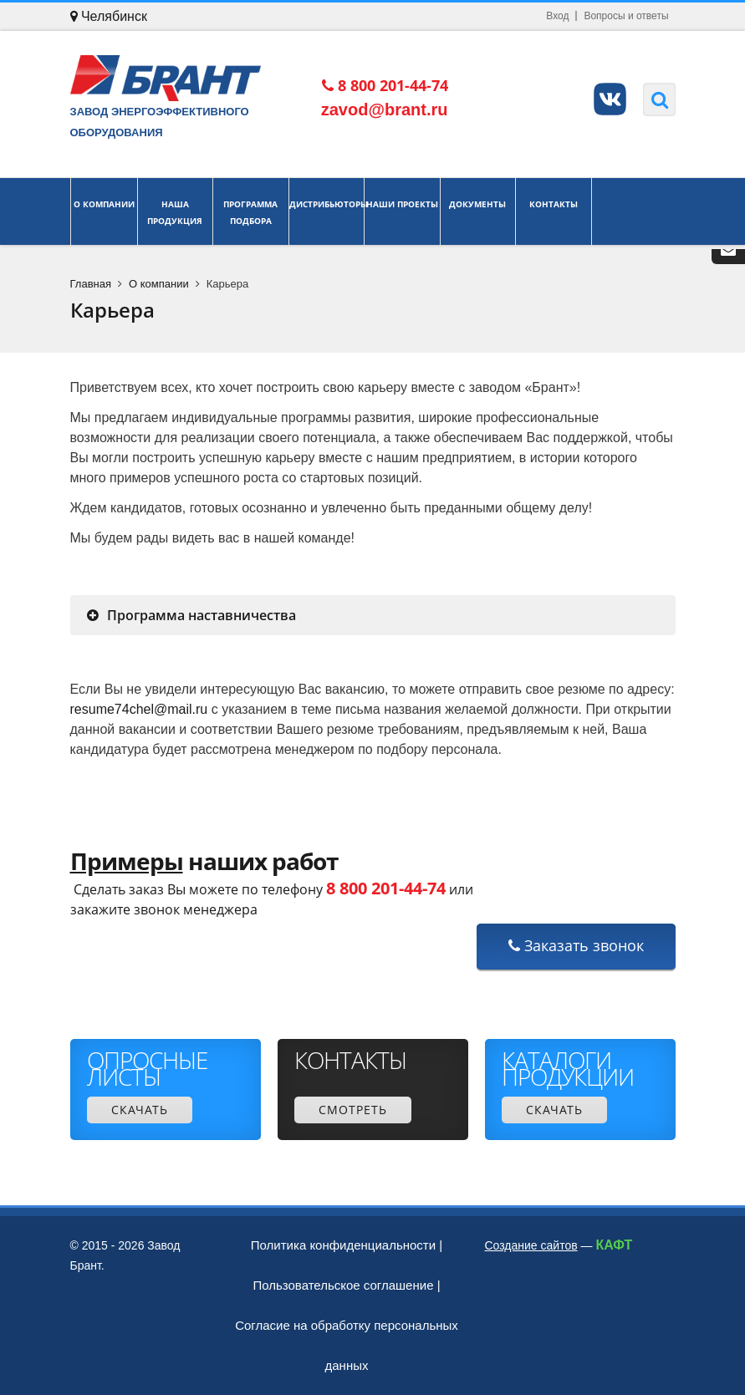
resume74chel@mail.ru (139, 709)
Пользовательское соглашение (343, 1285)
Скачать (139, 1110)
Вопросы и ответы (626, 16)
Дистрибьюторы (327, 211)
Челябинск (108, 16)
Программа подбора (250, 211)
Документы (478, 211)
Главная (90, 283)
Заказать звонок (576, 945)
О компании (104, 211)
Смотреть (353, 1110)
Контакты (553, 211)
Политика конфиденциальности (343, 1245)
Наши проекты (402, 211)
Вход (557, 16)
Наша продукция (175, 211)
